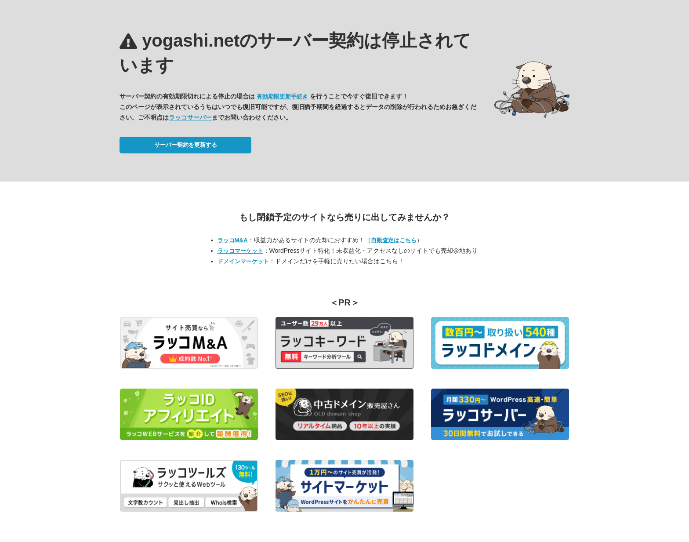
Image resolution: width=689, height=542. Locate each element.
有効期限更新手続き (282, 96)
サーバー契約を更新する (185, 145)
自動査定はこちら (394, 240)
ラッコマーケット (240, 250)
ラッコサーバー (190, 117)
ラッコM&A (233, 240)
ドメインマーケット (243, 261)
